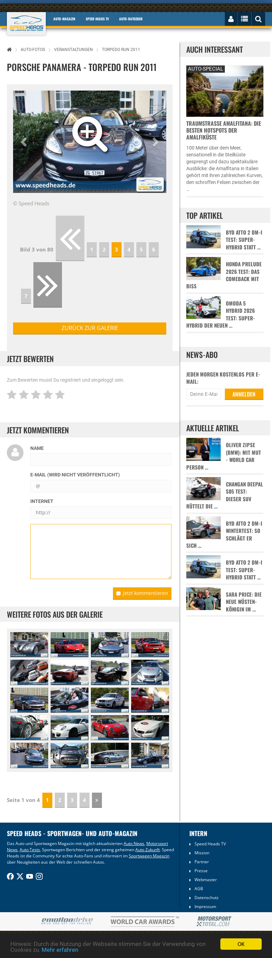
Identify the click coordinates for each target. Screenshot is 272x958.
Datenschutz (207, 897)
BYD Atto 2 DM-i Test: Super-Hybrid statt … (244, 240)
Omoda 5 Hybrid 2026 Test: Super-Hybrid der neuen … (220, 314)
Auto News (134, 843)
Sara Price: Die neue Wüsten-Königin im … (244, 602)
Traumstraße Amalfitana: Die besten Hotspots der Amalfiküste (223, 130)
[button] (24, 142)
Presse (201, 871)
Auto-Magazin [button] (64, 18)
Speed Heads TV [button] (97, 18)
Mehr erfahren (60, 950)
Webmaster (206, 880)
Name (37, 448)
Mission (202, 853)
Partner (202, 862)
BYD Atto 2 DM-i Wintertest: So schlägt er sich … (224, 534)
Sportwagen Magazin (149, 856)
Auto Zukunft (147, 850)
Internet (41, 501)
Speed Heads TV (210, 844)
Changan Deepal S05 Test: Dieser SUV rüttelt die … (224, 495)
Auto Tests (30, 850)
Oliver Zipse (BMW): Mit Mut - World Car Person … (223, 456)
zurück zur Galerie (90, 328)
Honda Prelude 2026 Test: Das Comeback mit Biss (224, 275)
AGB (199, 889)
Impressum (205, 906)
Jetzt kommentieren (142, 593)
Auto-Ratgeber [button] (131, 18)
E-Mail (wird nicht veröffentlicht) (75, 474)
